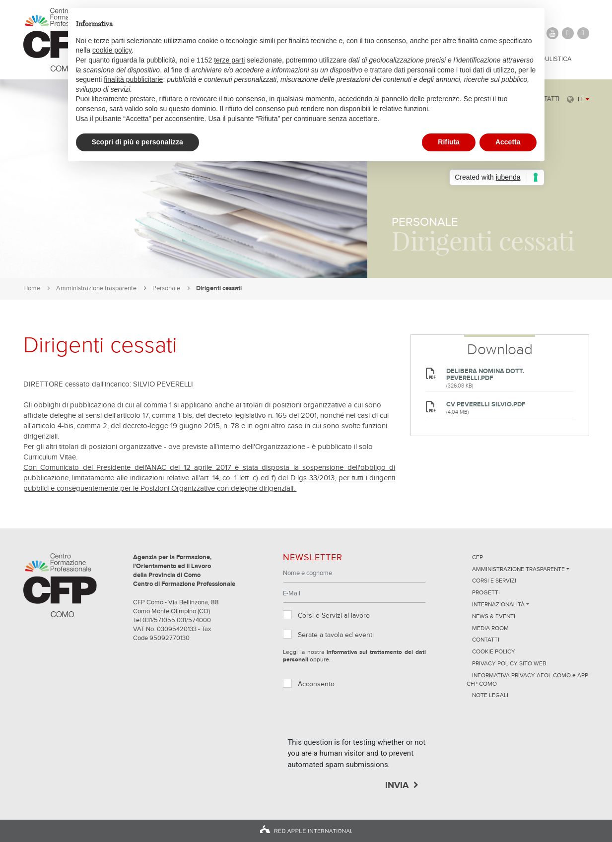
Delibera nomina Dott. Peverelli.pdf (485, 375)
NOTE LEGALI (490, 696)
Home (31, 288)
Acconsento (316, 684)
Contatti (485, 640)
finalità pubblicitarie (133, 79)
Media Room (490, 629)
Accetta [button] (508, 142)
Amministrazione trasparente (96, 288)
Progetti (486, 593)
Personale (166, 288)
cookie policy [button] (112, 50)
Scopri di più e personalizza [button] (137, 142)
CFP (477, 558)
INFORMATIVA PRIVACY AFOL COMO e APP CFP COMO (527, 680)
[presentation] (362, 717)
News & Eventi (493, 617)
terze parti (229, 60)
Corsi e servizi (494, 581)
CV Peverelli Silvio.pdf (485, 404)
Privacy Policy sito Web (509, 664)
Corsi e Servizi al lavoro (334, 615)
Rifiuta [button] (449, 142)
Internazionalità (498, 605)
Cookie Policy (493, 652)
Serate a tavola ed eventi (336, 635)
